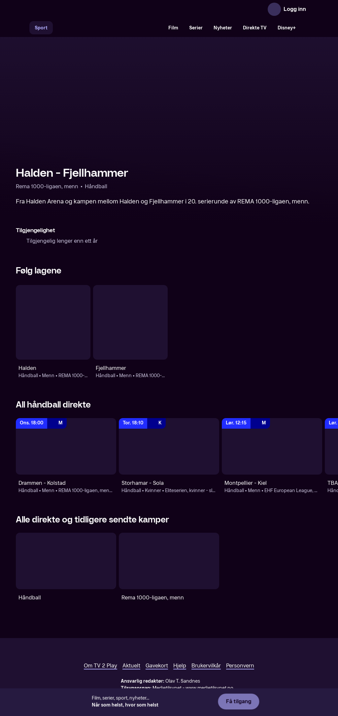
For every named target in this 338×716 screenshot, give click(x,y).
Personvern (240, 665)
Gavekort (157, 665)
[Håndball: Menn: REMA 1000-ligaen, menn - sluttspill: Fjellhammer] (130, 322)
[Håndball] (66, 561)
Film (173, 28)
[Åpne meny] (315, 9)
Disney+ (287, 28)
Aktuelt (131, 665)
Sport (41, 28)
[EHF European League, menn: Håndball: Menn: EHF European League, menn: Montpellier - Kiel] (272, 446)
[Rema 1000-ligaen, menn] (169, 561)
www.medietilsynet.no (209, 688)
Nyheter (223, 28)
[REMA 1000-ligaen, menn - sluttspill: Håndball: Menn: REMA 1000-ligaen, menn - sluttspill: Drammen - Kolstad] (66, 446)
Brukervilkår (206, 665)
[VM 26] (108, 27)
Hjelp (179, 665)
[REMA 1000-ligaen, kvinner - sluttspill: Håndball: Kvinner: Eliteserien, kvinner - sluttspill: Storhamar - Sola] (169, 446)
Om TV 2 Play (100, 665)
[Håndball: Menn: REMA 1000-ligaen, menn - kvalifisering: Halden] (53, 322)
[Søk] (22, 27)
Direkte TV (255, 28)
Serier (196, 28)
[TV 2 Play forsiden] (65, 9)
